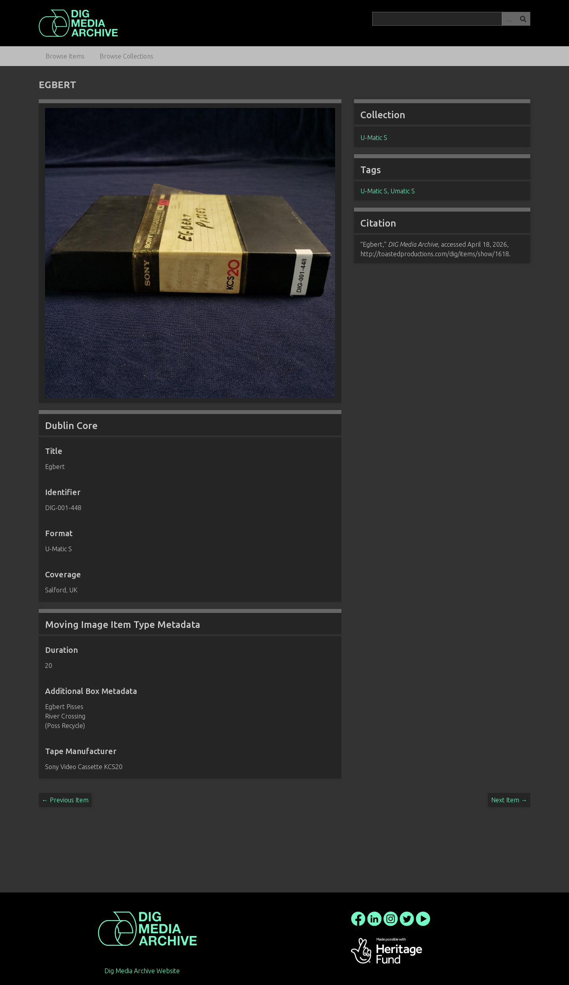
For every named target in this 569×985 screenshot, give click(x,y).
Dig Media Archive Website (142, 970)
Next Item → (509, 800)
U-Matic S (373, 137)
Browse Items (65, 56)
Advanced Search (509, 19)
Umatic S (402, 191)
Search (523, 19)
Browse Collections (126, 56)
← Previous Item (65, 800)
